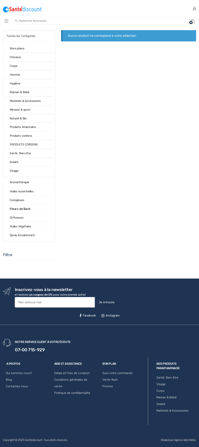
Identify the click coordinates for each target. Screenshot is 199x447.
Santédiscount (34, 440)
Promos (107, 386)
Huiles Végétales (20, 226)
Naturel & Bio (18, 118)
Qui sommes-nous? (19, 373)
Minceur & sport (20, 109)
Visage (14, 171)
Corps (13, 66)
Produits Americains (23, 127)
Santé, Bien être (20, 153)
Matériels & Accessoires (25, 101)
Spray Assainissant (22, 235)
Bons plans (17, 48)
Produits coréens (21, 136)
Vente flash (110, 379)
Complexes (17, 200)
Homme (15, 74)
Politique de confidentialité (72, 393)
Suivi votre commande (117, 373)
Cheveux (15, 57)
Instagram (110, 315)
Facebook (87, 315)
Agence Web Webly (185, 440)
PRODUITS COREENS (24, 144)
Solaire (14, 162)
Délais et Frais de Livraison (72, 373)
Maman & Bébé (19, 92)
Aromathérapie (19, 182)
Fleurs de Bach (20, 209)
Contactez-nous (17, 386)
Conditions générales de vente (70, 383)
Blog (9, 379)
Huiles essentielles (22, 191)
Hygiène (15, 83)
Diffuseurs (17, 217)
